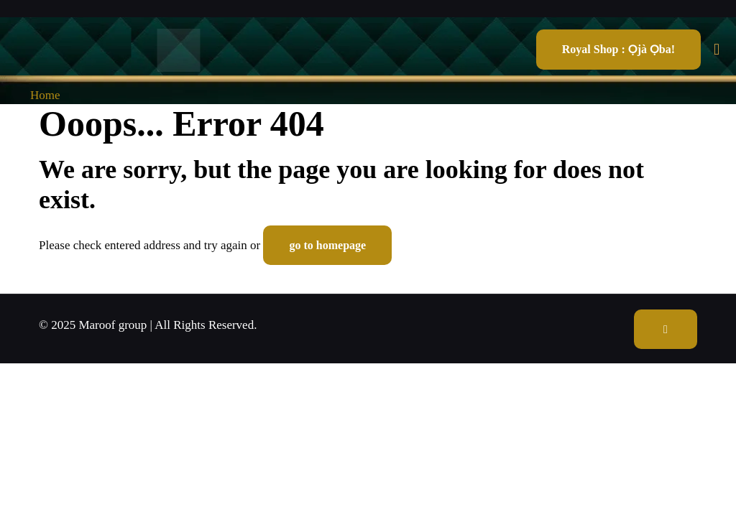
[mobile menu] (716, 49)
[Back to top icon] (665, 329)
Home (45, 95)
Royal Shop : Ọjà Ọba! (618, 49)
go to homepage (327, 245)
